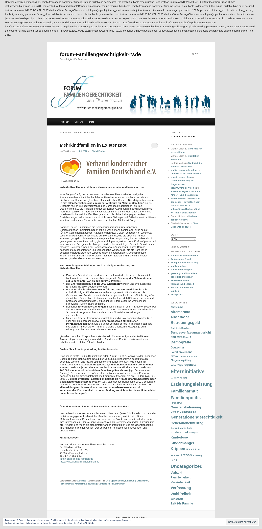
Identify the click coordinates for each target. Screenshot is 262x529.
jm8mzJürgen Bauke (181, 209)
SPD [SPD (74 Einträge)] (174, 460)
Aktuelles (81, 481)
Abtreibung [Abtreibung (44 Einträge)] (177, 307)
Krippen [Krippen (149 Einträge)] (178, 449)
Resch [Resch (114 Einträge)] (186, 455)
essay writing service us (183, 188)
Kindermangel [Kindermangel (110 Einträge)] (182, 443)
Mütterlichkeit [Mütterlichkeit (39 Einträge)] (193, 449)
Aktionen (65, 122)
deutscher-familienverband (185, 255)
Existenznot (142, 481)
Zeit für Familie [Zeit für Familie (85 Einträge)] (182, 503)
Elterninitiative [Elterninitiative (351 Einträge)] (188, 371)
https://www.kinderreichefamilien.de (79, 461)
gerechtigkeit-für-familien (184, 273)
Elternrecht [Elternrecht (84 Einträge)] (179, 378)
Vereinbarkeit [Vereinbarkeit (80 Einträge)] (180, 482)
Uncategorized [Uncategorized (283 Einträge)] (187, 466)
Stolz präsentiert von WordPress (131, 517)
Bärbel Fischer (99, 151)
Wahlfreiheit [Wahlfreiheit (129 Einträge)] (181, 494)
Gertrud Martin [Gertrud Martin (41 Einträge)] (178, 428)
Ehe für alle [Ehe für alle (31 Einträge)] (192, 356)
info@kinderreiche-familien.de (76, 458)
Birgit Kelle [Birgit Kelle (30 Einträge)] (176, 328)
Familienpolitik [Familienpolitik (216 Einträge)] (186, 397)
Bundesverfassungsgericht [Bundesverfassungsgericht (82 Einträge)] (191, 332)
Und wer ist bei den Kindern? (186, 173)
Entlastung (130, 481)
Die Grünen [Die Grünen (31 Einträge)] (180, 356)
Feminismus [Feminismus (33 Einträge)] (176, 403)
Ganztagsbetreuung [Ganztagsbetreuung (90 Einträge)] (186, 407)
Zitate (91, 122)
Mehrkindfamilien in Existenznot (93, 145)
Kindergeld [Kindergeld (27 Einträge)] (193, 433)
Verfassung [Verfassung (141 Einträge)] (181, 488)
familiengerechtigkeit (182, 269)
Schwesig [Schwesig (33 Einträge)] (197, 455)
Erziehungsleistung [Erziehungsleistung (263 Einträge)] (192, 384)
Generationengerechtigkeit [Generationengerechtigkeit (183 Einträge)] (197, 417)
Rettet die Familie (180, 280)
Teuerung (92, 484)
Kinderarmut (81, 484)
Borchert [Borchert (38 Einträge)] (185, 328)
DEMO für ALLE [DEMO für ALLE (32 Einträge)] (184, 337)
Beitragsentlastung (115, 481)
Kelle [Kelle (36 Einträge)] (189, 428)
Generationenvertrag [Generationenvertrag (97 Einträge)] (187, 423)
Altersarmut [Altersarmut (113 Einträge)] (180, 312)
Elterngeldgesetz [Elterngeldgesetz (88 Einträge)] (183, 364)
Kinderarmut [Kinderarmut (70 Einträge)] (179, 432)
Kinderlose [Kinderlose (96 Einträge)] (179, 437)
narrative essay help (181, 177)
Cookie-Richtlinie (86, 523)
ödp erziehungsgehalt (182, 277)
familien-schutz (179, 266)
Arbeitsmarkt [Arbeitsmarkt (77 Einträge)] (180, 317)
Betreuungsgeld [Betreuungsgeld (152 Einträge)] (185, 322)
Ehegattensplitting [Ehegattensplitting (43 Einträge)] (181, 360)
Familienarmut (67, 484)
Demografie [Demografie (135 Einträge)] (181, 342)
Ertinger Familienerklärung (184, 262)
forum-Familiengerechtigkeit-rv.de (100, 54)
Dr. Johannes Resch (181, 259)
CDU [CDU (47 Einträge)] (173, 337)
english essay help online (184, 170)
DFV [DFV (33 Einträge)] (173, 356)
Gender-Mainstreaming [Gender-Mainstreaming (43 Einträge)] (183, 411)
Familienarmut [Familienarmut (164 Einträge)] (184, 391)
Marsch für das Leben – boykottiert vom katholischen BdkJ (186, 202)
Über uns (79, 122)
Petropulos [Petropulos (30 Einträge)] (176, 455)
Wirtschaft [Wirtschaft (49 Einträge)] (177, 499)
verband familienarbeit (182, 284)
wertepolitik (177, 294)
